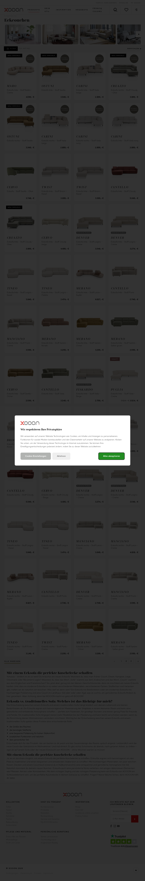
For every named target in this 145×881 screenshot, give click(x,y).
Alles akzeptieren (111, 456)
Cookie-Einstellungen (35, 456)
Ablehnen (61, 456)
